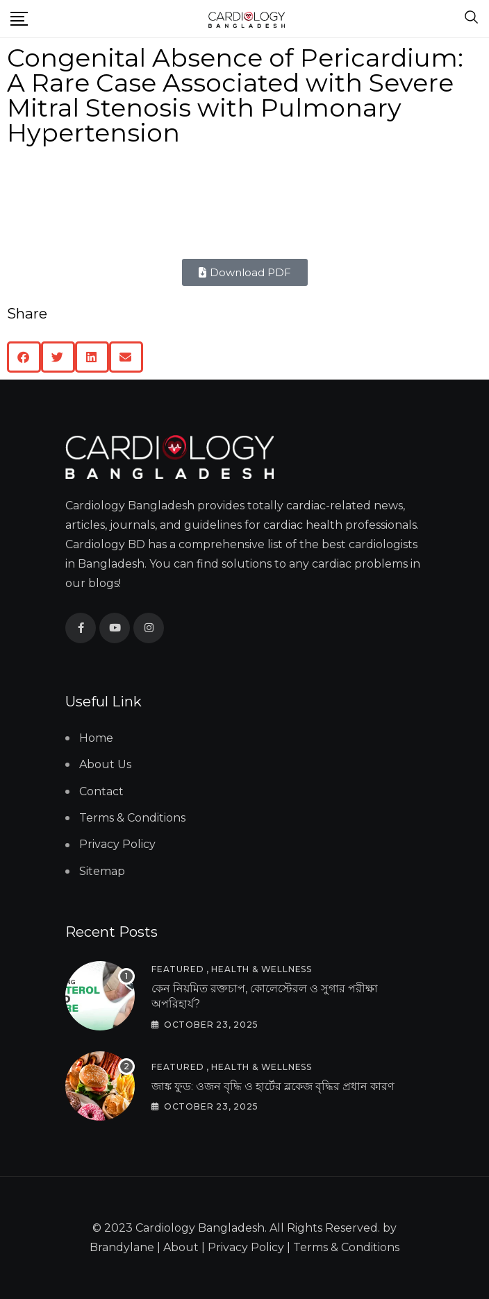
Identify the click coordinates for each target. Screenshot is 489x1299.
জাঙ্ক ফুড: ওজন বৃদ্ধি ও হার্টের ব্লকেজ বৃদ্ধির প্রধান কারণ (273, 1086)
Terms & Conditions (132, 817)
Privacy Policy (117, 844)
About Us (105, 764)
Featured (177, 969)
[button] (24, 357)
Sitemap (102, 871)
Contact (101, 791)
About (181, 1247)
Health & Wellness (261, 969)
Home (96, 738)
